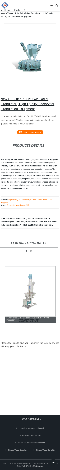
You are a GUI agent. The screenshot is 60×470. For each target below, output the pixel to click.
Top (53, 462)
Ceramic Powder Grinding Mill (32, 428)
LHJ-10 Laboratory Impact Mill (17, 205)
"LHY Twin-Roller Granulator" (13, 219)
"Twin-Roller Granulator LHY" (40, 219)
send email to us (30, 132)
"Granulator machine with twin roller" (41, 222)
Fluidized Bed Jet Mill (33, 435)
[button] (51, 5)
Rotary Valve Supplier (19, 450)
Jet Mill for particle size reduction (33, 443)
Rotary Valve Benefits (46, 450)
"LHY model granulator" (11, 225)
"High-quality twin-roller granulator (37, 225)
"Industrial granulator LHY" (12, 222)
